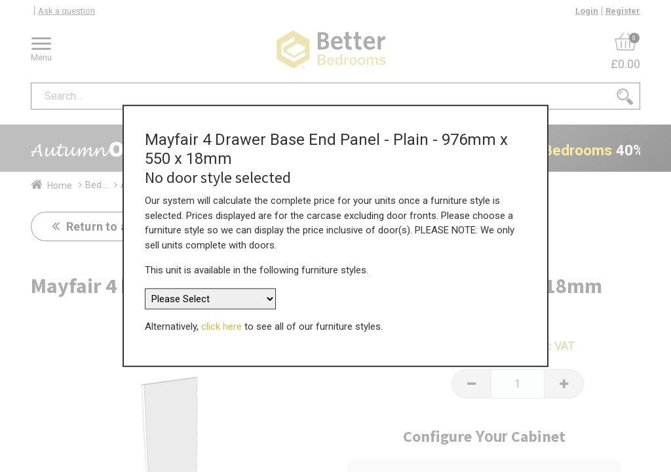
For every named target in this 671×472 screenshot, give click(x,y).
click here (221, 321)
